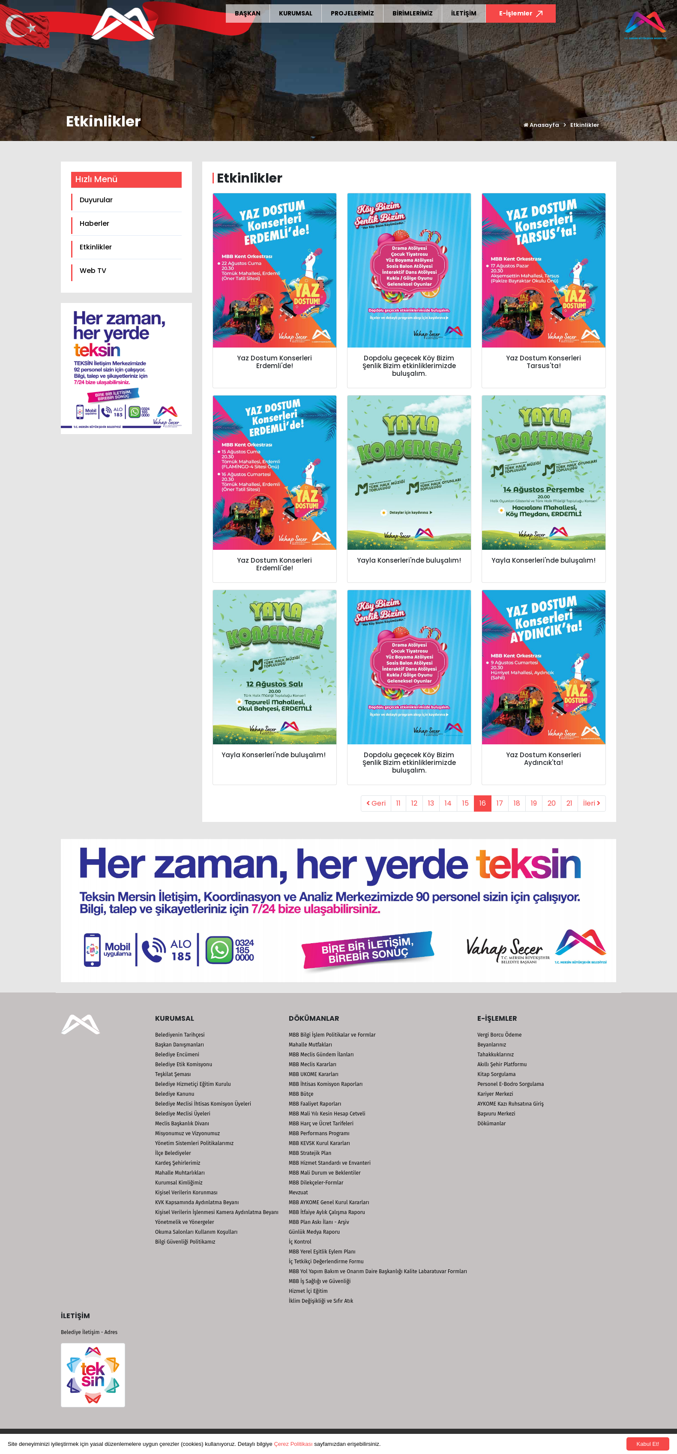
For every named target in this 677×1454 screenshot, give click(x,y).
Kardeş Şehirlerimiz (177, 1163)
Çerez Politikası (293, 1444)
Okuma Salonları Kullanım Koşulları (196, 1232)
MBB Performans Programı (319, 1133)
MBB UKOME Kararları (313, 1074)
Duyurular (96, 200)
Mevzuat (298, 1193)
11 (398, 803)
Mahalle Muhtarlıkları (180, 1173)
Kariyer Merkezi (495, 1094)
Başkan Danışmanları (179, 1045)
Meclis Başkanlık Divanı (182, 1124)
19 (534, 803)
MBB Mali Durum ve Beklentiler (325, 1173)
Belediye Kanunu (175, 1094)
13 (431, 803)
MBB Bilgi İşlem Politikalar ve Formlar (332, 1035)
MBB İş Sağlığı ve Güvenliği (319, 1281)
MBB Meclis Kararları (312, 1064)
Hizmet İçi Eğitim (308, 1291)
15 (465, 803)
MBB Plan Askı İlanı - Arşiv (319, 1222)
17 (500, 803)
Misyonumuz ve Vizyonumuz (187, 1133)
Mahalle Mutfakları (310, 1045)
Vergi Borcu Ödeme (499, 1035)
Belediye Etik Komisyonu (183, 1064)
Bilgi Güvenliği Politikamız (185, 1242)
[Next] (592, 803)
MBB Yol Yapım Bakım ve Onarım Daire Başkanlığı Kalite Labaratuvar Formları (378, 1271)
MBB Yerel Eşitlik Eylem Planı (322, 1252)
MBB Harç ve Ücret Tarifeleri (321, 1124)
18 (517, 803)
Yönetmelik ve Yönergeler (184, 1222)
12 (414, 803)
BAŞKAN (248, 13)
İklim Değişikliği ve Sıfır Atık (321, 1301)
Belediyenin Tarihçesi (180, 1035)
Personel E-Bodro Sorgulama (510, 1084)
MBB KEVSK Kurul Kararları (319, 1143)
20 (552, 803)
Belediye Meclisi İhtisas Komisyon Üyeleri (203, 1104)
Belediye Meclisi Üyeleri (182, 1114)
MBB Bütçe (301, 1094)
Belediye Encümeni (177, 1055)
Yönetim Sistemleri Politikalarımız (194, 1143)
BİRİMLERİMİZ (412, 13)
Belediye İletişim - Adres (89, 1332)
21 (569, 803)
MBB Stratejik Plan (310, 1153)
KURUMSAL (295, 13)
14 (448, 803)
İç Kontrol (300, 1242)
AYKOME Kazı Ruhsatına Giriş (510, 1104)
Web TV (93, 271)
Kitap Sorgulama (496, 1074)
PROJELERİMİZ (352, 13)
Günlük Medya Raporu (314, 1232)
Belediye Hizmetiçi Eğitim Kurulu (193, 1084)
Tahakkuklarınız (495, 1055)
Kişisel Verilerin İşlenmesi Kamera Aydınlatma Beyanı (217, 1212)
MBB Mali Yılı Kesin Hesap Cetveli (327, 1114)
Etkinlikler (96, 247)
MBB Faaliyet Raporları (315, 1104)
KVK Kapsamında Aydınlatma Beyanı (197, 1202)
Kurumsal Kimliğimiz (179, 1183)
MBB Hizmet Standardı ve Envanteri (330, 1163)
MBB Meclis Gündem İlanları (321, 1055)
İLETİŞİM (463, 13)
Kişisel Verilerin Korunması (186, 1193)
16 (482, 803)
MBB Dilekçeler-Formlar (316, 1183)
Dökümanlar (491, 1124)
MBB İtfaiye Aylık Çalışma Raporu (327, 1212)
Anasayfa (541, 125)
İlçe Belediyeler (173, 1153)
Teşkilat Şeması (173, 1074)
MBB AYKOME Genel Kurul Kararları (329, 1202)
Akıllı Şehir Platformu (502, 1064)
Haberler (94, 223)
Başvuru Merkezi (496, 1114)
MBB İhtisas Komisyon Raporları (326, 1084)
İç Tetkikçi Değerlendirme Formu (326, 1262)
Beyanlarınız (491, 1045)
